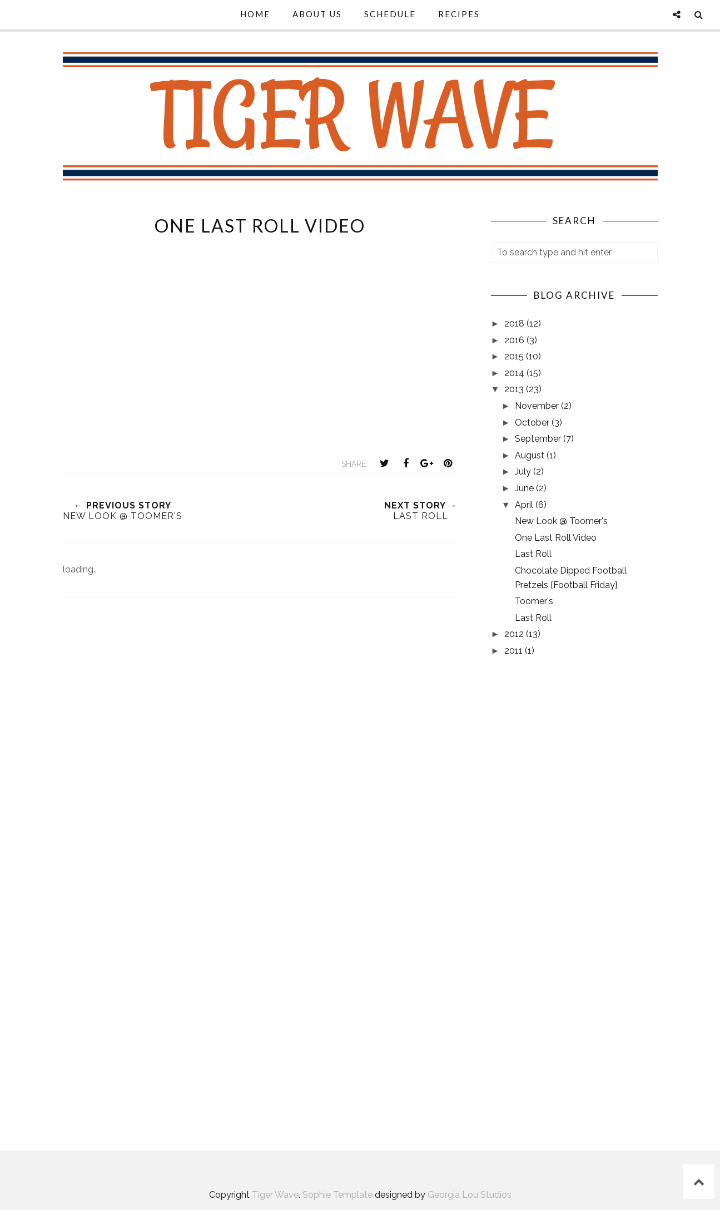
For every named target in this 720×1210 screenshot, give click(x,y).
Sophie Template (337, 1194)
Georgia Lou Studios (470, 1194)
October (533, 422)
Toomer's (534, 601)
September (539, 438)
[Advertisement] (260, 719)
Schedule (390, 14)
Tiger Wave (275, 1194)
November (538, 406)
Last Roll (533, 554)
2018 (515, 323)
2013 (515, 389)
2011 (514, 650)
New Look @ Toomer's (561, 521)
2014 (515, 373)
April (525, 505)
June (525, 488)
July (524, 471)
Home (255, 14)
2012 (515, 634)
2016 (515, 340)
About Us (317, 14)
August (531, 455)
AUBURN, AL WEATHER (574, 1086)
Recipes (459, 14)
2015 (515, 356)
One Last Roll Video (556, 537)
